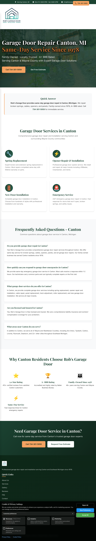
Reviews (5, 491)
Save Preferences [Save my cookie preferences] (85, 510)
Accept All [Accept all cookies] (85, 515)
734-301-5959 (81, 3)
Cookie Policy (17, 537)
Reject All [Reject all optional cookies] (85, 505)
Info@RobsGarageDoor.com (72, 2)
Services (5, 484)
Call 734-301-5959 (14, 70)
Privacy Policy (6, 537)
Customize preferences (38, 513)
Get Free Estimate (38, 70)
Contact (5, 499)
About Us (5, 480)
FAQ (3, 495)
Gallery (4, 488)
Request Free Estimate (60, 444)
